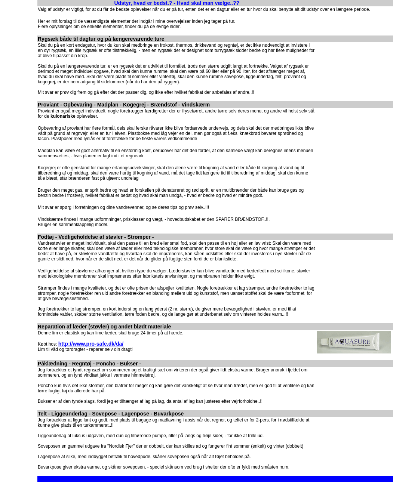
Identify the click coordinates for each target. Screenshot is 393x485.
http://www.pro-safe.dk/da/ (91, 344)
